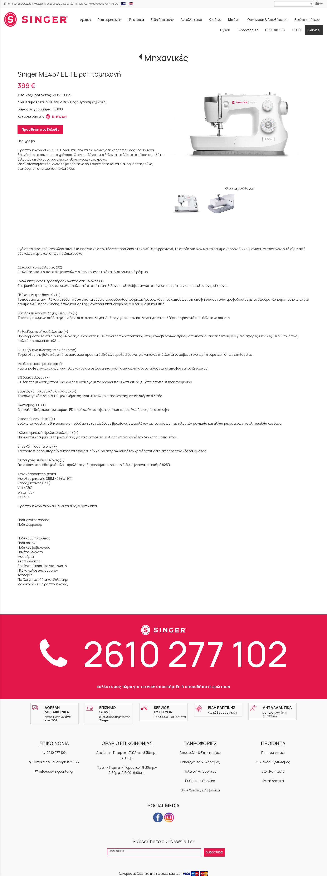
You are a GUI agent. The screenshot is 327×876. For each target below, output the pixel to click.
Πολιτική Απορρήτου (200, 771)
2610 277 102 (164, 653)
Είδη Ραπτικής (273, 771)
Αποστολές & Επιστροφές (200, 752)
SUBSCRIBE (214, 852)
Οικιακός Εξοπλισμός (273, 762)
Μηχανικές (166, 57)
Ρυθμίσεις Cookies (200, 781)
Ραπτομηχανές (273, 752)
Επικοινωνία (22, 3)
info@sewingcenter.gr (56, 771)
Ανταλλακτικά (273, 781)
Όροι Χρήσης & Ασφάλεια (200, 790)
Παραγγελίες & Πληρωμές (200, 762)
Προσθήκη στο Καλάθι (40, 129)
